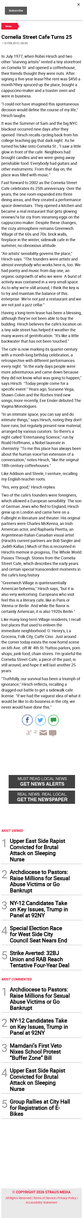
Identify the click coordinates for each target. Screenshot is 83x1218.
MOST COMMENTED (16, 979)
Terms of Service (44, 1198)
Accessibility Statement (41, 1202)
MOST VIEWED (12, 830)
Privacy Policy (67, 1198)
